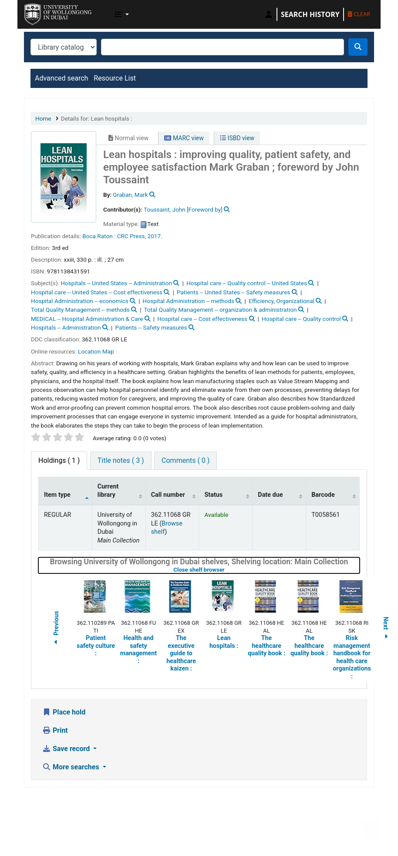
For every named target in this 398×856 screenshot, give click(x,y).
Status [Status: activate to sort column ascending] (213, 495)
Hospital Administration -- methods (188, 300)
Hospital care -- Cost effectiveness (202, 318)
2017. (155, 236)
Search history (310, 14)
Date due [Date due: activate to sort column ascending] (270, 495)
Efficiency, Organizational (281, 300)
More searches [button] (71, 767)
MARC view (183, 138)
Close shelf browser (226, 569)
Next (385, 629)
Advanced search (61, 78)
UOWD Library (46, 12)
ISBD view (237, 138)
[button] (121, 14)
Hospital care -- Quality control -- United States (246, 283)
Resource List (115, 78)
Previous (56, 629)
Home (43, 118)
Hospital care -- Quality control (301, 318)
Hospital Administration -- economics (79, 300)
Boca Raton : (98, 236)
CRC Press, (131, 236)
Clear (358, 14)
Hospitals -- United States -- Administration (116, 283)
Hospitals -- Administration (66, 327)
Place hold (63, 712)
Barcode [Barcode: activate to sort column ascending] (323, 495)
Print (55, 730)
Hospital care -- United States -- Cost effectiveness (96, 292)
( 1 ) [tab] (59, 460)
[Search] (358, 47)
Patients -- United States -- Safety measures (233, 292)
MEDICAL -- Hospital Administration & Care (87, 318)
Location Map (96, 351)
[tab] (121, 461)
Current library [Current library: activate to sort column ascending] (108, 491)
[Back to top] (371, 829)
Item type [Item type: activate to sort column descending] (57, 495)
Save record (66, 749)
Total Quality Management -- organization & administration (220, 309)
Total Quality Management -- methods (80, 309)
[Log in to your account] (269, 14)
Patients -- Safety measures (151, 327)
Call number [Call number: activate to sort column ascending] (168, 495)
